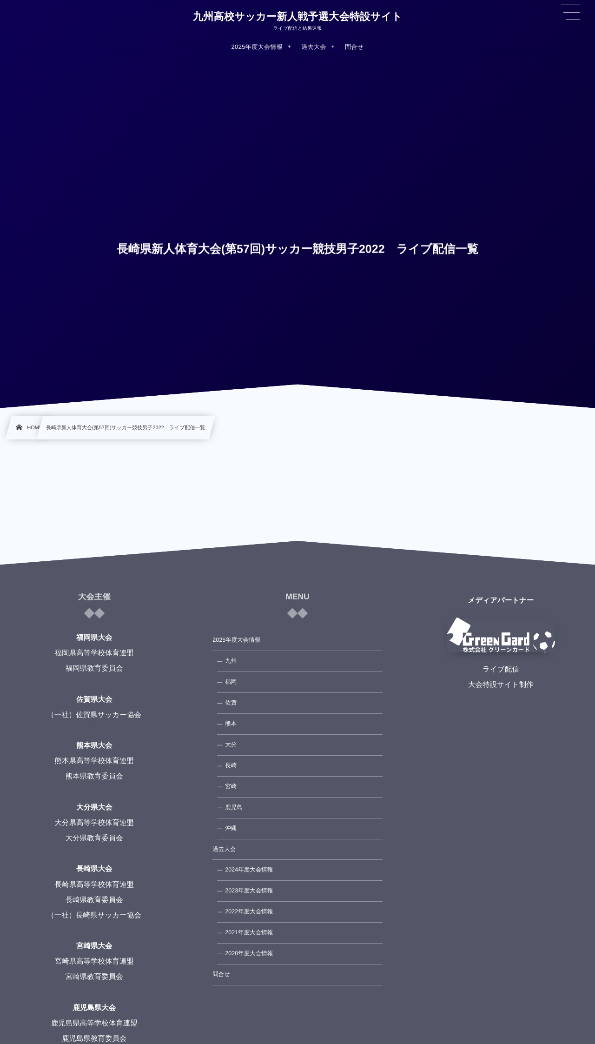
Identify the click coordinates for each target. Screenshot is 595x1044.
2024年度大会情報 (249, 869)
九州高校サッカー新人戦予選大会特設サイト (297, 17)
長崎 (231, 765)
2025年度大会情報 (236, 640)
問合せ (221, 974)
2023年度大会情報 (249, 890)
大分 (231, 744)
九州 (231, 661)
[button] (570, 12)
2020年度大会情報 (249, 953)
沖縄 (231, 828)
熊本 (231, 723)
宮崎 (231, 786)
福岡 (231, 681)
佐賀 (231, 702)
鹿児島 (234, 807)
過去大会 (224, 849)
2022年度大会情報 (249, 911)
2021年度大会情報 (249, 932)
